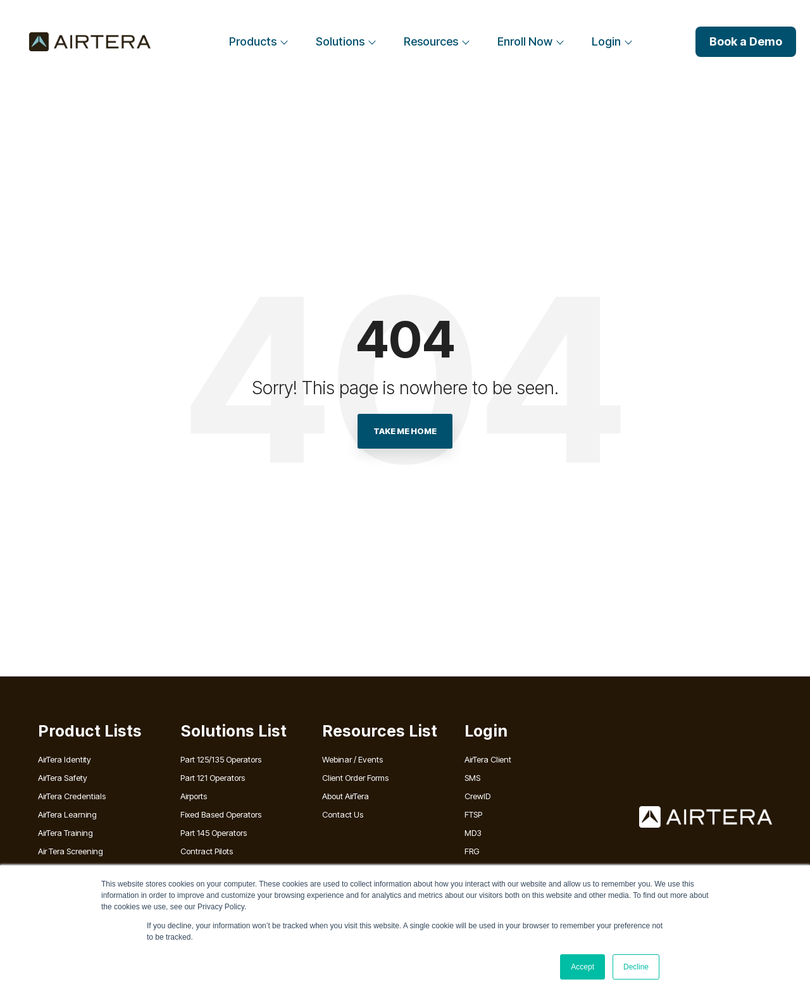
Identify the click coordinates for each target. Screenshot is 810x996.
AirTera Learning (67, 814)
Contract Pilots (206, 851)
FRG (471, 851)
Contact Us (342, 814)
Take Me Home (405, 431)
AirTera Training (65, 833)
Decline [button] (636, 966)
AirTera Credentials (72, 796)
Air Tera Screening (70, 851)
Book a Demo (745, 41)
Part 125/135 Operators (220, 759)
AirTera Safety (62, 778)
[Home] (90, 42)
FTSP (473, 814)
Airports (193, 796)
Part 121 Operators (212, 778)
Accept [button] (582, 966)
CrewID (477, 796)
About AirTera (345, 796)
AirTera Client (487, 759)
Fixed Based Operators (220, 814)
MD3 (473, 833)
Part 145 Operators (213, 833)
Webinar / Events (352, 759)
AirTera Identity (64, 759)
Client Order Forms (355, 778)
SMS (472, 778)
